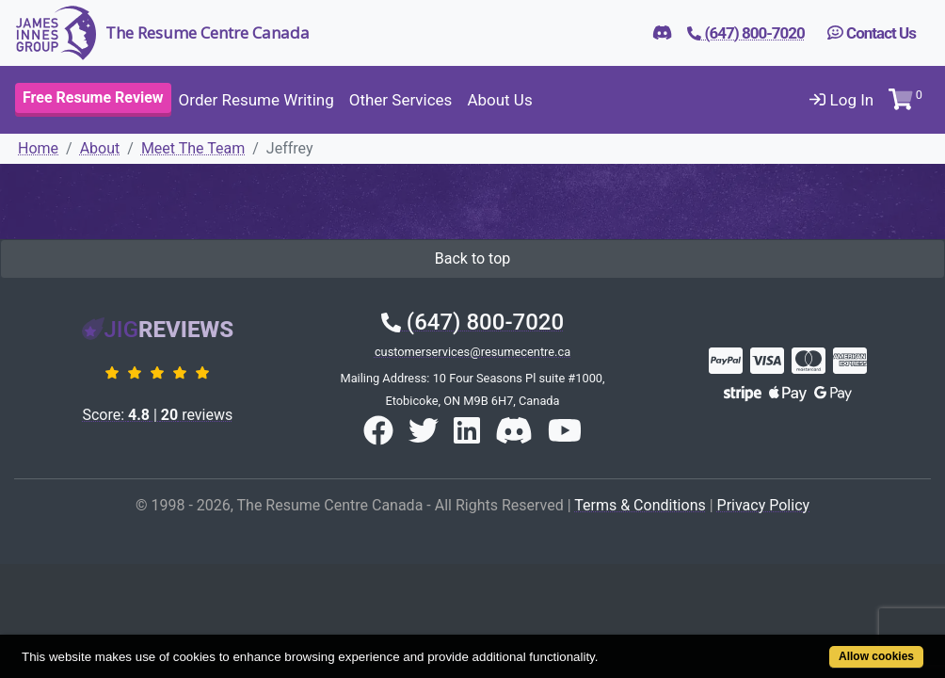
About (100, 148)
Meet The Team (193, 148)
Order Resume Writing (256, 99)
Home (38, 148)
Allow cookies (825, 646)
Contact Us (871, 33)
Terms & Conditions (640, 505)
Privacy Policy (763, 505)
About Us (499, 99)
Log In (841, 99)
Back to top (472, 258)
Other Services (401, 99)
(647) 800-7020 (472, 322)
